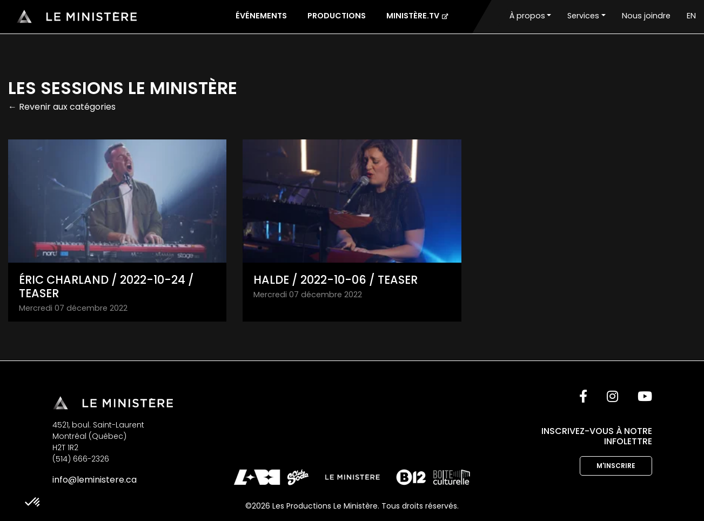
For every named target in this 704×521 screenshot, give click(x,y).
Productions (336, 15)
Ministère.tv (417, 15)
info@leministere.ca (94, 479)
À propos (527, 15)
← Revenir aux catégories (62, 107)
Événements (261, 15)
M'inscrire (615, 465)
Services (583, 15)
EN (691, 15)
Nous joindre (646, 15)
